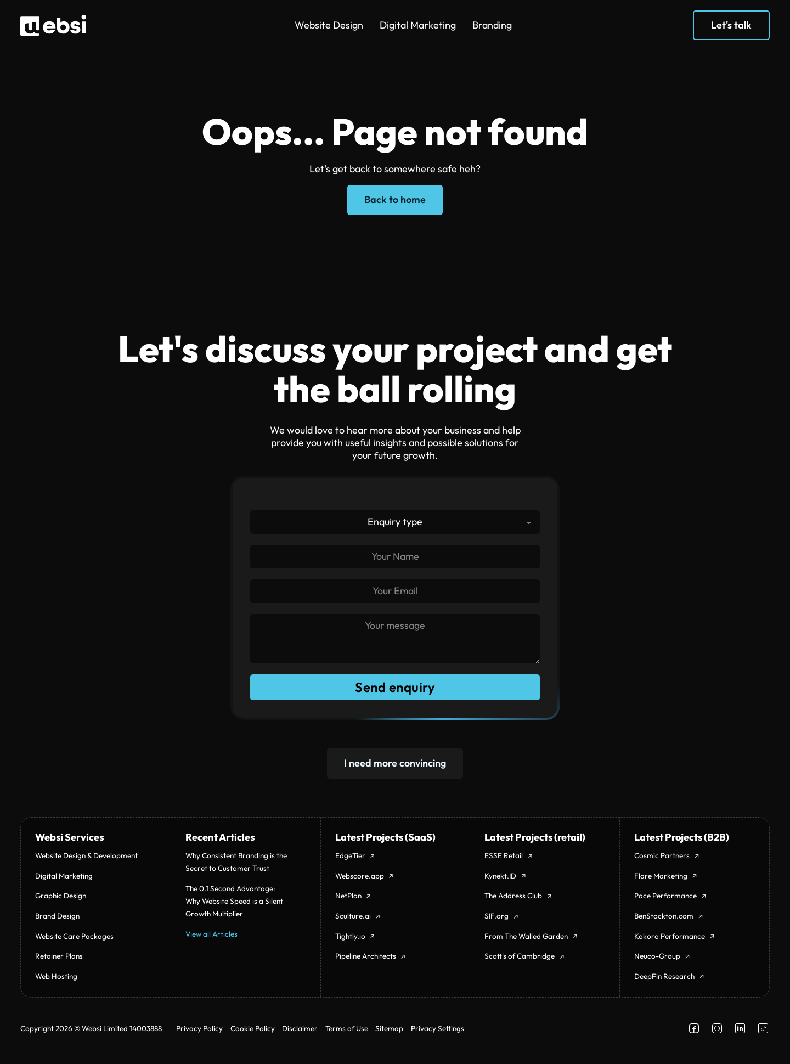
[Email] (394, 591)
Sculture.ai (353, 916)
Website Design (329, 25)
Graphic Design (60, 895)
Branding (492, 25)
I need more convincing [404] (395, 763)
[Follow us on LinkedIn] (740, 1028)
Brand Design (57, 916)
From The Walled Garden (526, 936)
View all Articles (211, 934)
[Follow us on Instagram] (717, 1028)
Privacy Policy (199, 1028)
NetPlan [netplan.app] (348, 895)
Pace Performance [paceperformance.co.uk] (665, 895)
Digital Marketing (418, 25)
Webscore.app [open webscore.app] (359, 876)
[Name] (394, 556)
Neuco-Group (657, 956)
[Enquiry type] (394, 521)
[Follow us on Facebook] (694, 1028)
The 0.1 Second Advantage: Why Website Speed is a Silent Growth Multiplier (234, 901)
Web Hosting (56, 976)
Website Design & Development (86, 855)
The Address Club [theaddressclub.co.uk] (513, 895)
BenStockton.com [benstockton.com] (663, 916)
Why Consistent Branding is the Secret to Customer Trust (236, 862)
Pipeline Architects (365, 956)
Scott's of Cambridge (519, 956)
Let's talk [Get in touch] (731, 25)
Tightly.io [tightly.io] (350, 936)
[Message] (394, 638)
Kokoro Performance (669, 936)
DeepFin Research (664, 976)
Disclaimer (300, 1028)
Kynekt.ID (500, 876)
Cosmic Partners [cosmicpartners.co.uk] (662, 855)
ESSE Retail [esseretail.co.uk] (503, 855)
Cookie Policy (252, 1028)
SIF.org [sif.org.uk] (496, 916)
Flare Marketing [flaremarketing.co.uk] (660, 876)
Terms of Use (346, 1028)
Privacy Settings (437, 1028)
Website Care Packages (74, 936)
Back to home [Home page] (395, 199)
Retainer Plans (59, 956)
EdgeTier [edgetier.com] (350, 855)
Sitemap (389, 1028)
